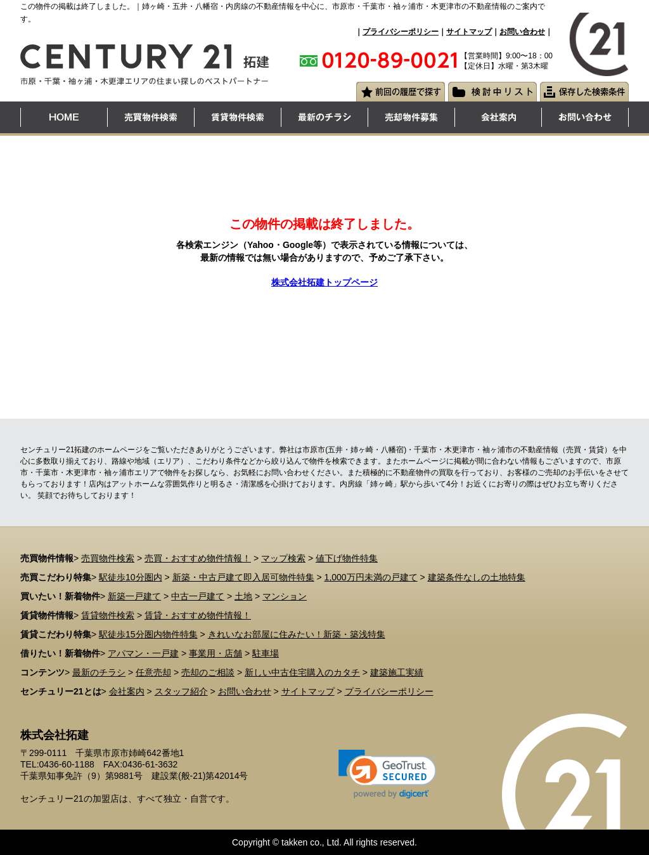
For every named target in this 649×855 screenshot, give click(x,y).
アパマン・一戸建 (143, 653)
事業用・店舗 (215, 653)
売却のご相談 (208, 672)
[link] (388, 774)
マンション (284, 596)
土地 (243, 596)
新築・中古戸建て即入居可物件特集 (243, 577)
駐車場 (265, 653)
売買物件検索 (107, 558)
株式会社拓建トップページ (324, 282)
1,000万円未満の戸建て (371, 577)
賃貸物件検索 (107, 615)
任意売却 (153, 672)
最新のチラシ (98, 672)
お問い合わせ (522, 31)
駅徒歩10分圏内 (130, 577)
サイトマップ (469, 31)
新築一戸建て (134, 596)
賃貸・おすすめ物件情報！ (198, 615)
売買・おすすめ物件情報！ (198, 558)
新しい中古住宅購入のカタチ (302, 672)
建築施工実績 (396, 672)
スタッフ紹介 (181, 691)
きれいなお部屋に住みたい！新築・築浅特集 (296, 634)
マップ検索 (283, 558)
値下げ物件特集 (347, 558)
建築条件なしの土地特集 (476, 577)
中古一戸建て (197, 596)
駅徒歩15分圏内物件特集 (148, 634)
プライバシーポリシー (401, 31)
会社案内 (127, 691)
